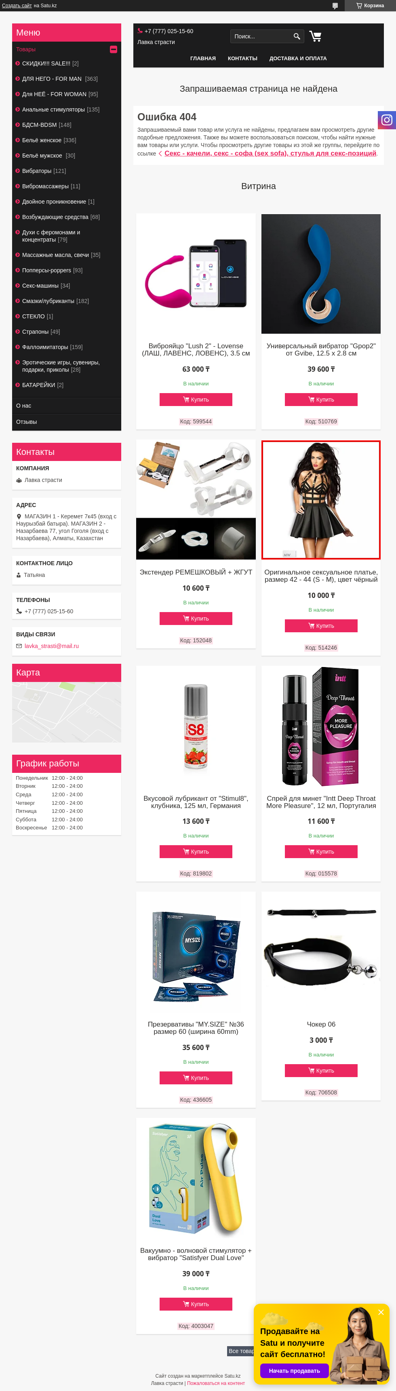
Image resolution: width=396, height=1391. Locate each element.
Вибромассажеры (45, 186)
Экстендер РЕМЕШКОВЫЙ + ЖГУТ (195, 572)
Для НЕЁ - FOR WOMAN (54, 94)
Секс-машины (40, 285)
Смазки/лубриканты (48, 301)
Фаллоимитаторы (45, 347)
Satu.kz (232, 1376)
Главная (203, 58)
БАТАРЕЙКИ (38, 385)
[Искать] (297, 36)
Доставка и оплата (298, 58)
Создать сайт (17, 5)
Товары (26, 49)
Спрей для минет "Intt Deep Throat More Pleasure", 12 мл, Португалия (321, 802)
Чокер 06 (321, 1024)
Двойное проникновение (54, 201)
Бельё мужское (43, 155)
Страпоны (35, 331)
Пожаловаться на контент (216, 1383)
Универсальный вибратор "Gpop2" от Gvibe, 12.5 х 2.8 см (321, 350)
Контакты (242, 58)
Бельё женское (41, 140)
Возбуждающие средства (55, 217)
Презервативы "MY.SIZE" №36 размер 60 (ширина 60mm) (196, 1028)
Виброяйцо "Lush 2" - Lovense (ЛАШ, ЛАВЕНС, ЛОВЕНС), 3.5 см (196, 350)
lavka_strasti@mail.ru (52, 646)
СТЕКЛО (33, 316)
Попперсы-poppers (46, 270)
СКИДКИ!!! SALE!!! (46, 63)
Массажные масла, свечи (55, 255)
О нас (23, 405)
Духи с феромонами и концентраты (51, 236)
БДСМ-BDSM (39, 125)
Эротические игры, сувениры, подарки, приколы (61, 366)
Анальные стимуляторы (53, 109)
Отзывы (26, 422)
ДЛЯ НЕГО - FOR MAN (52, 79)
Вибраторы (36, 171)
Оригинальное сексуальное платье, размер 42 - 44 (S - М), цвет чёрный (321, 576)
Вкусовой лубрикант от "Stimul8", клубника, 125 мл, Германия (195, 802)
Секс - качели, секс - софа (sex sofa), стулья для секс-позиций (270, 153)
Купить (200, 399)
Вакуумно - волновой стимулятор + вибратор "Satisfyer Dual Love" (196, 1254)
